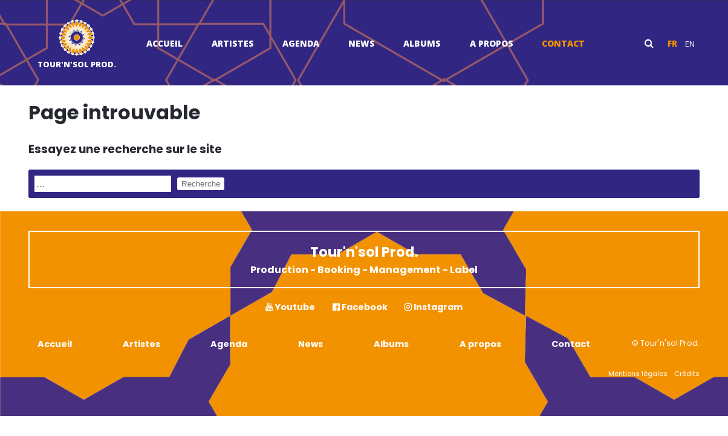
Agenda (300, 43)
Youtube (290, 307)
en (690, 43)
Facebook (360, 307)
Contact (563, 43)
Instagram (434, 307)
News (361, 43)
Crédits (687, 373)
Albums (422, 43)
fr (672, 43)
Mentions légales (638, 373)
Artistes (233, 43)
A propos (491, 43)
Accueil (164, 43)
